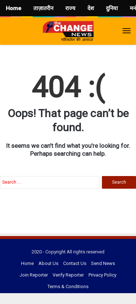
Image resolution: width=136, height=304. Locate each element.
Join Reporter (34, 275)
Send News (103, 263)
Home (27, 263)
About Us (48, 263)
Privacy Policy (102, 275)
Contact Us (74, 263)
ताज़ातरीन (43, 8)
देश (90, 8)
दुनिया (112, 8)
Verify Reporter (68, 275)
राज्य (70, 8)
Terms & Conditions (68, 286)
